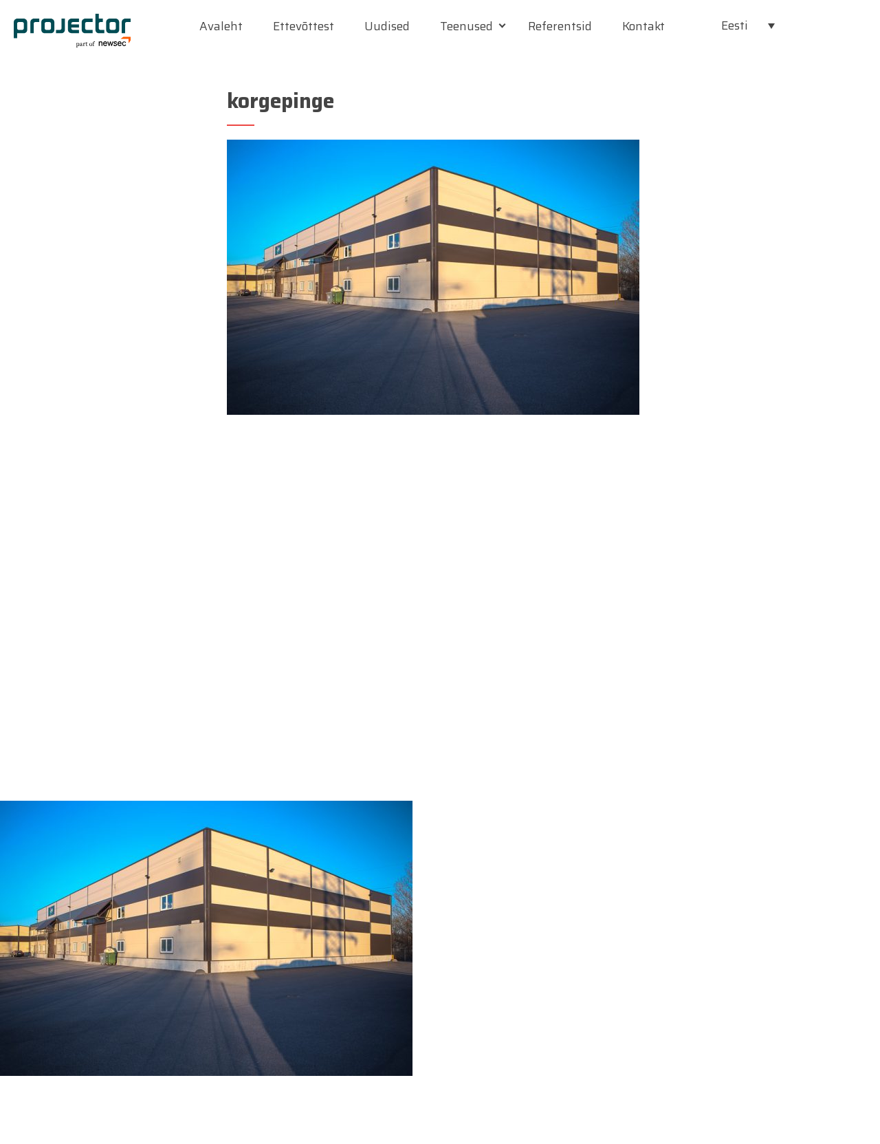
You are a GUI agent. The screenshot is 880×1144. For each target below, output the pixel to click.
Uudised (387, 26)
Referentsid (560, 26)
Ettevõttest (303, 26)
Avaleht (221, 26)
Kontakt (643, 26)
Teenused (466, 26)
